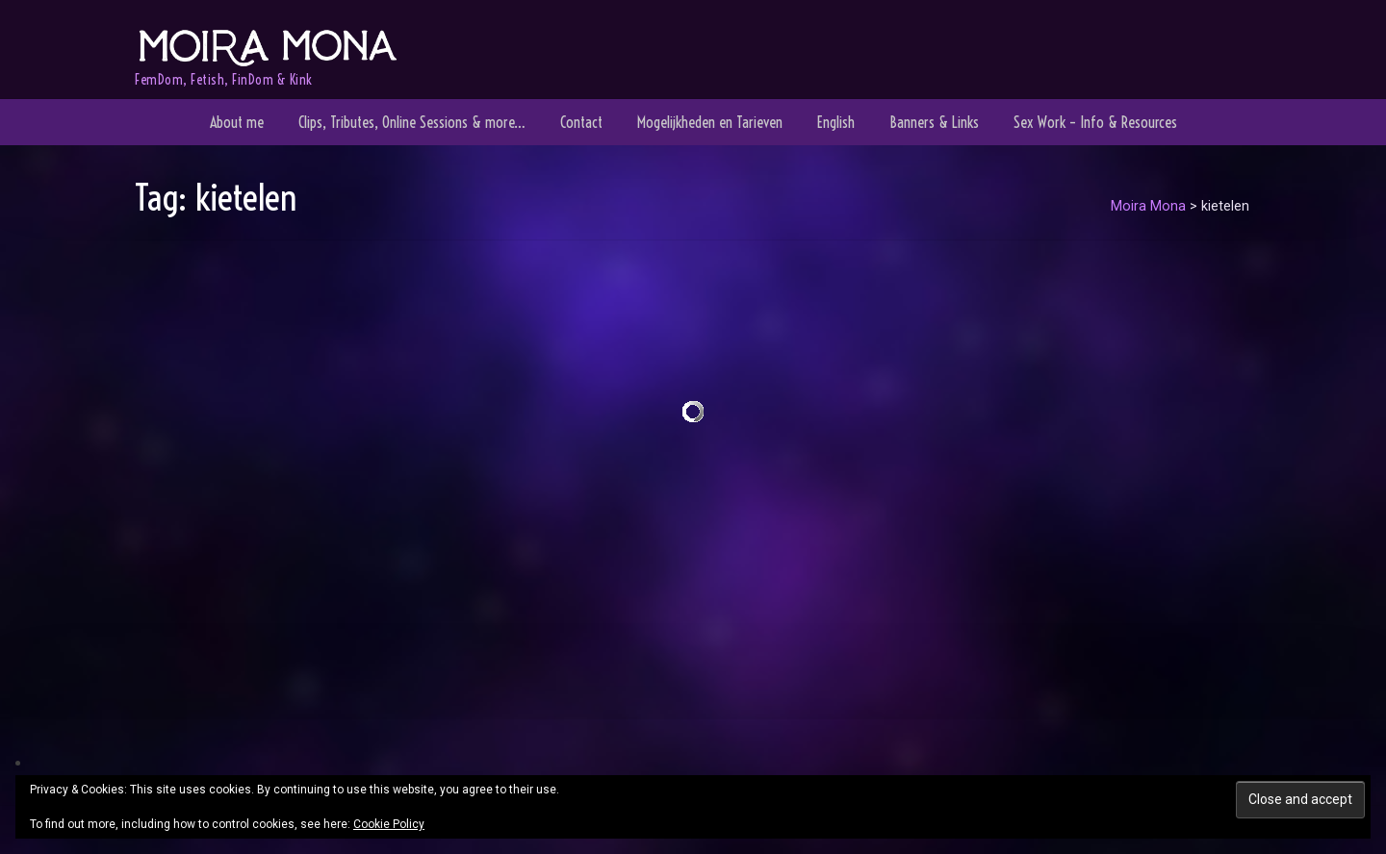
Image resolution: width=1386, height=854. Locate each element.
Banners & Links (934, 122)
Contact (581, 122)
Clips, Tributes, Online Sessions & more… (412, 122)
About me (237, 122)
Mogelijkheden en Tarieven (710, 122)
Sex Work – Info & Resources (1095, 122)
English (836, 122)
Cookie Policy (388, 824)
